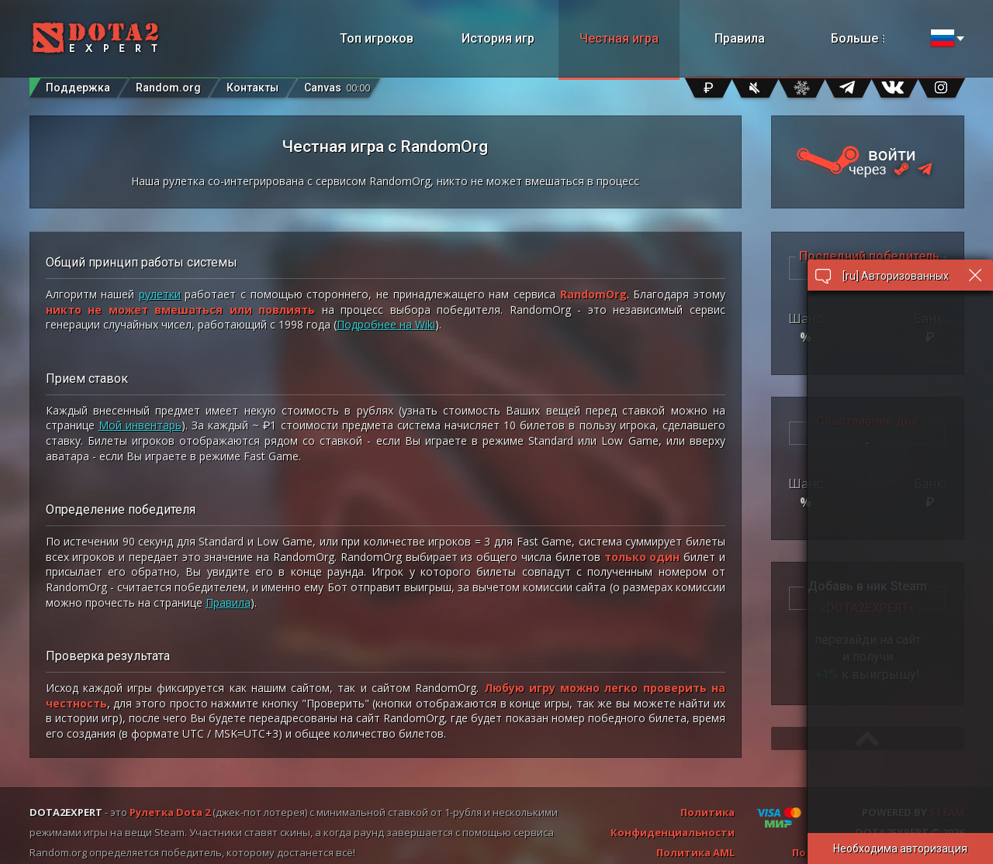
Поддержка (78, 87)
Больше (876, 38)
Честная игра (619, 38)
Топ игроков (376, 38)
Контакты (253, 87)
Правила (739, 38)
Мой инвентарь (140, 425)
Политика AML (695, 852)
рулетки (160, 294)
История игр (498, 38)
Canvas (337, 84)
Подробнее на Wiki (386, 324)
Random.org (168, 87)
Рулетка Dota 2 (170, 812)
